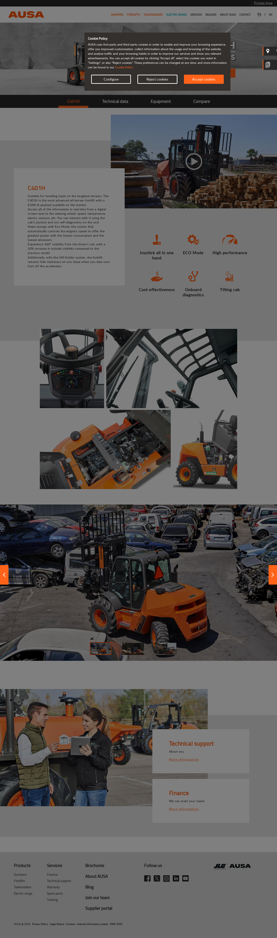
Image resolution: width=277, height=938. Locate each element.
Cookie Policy (124, 67)
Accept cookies (203, 79)
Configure (111, 79)
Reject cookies (157, 79)
